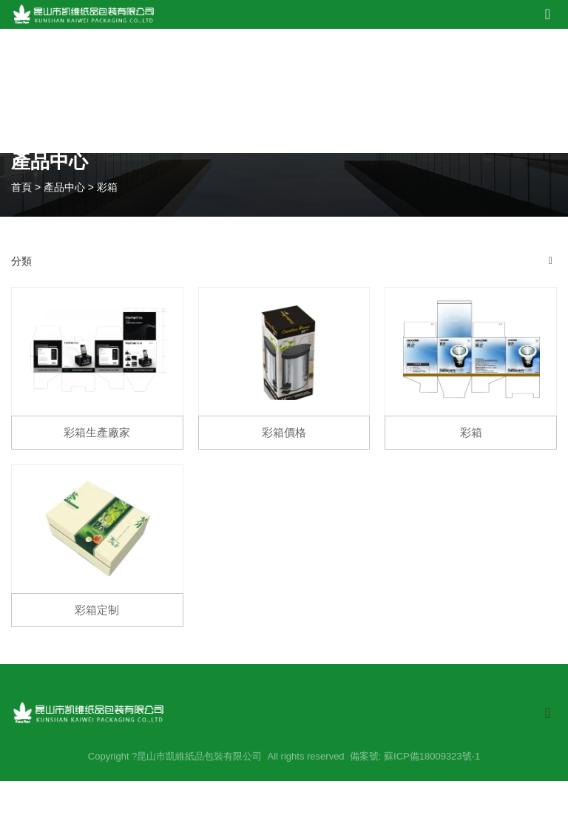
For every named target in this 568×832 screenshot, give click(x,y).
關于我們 (189, 90)
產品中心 (255, 90)
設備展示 (322, 90)
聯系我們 (521, 90)
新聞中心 (388, 90)
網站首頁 (122, 90)
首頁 (23, 186)
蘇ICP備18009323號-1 (432, 756)
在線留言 (455, 90)
